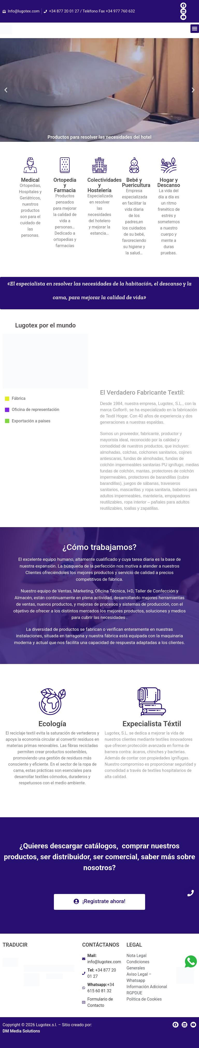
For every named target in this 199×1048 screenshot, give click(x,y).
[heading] (52, 758)
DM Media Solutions (21, 1031)
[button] (194, 28)
